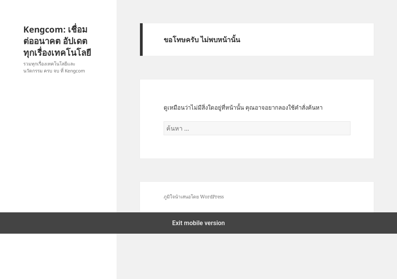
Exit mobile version (198, 223)
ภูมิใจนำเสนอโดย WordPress (194, 196)
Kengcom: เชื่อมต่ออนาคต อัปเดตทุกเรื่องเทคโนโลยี (57, 40)
